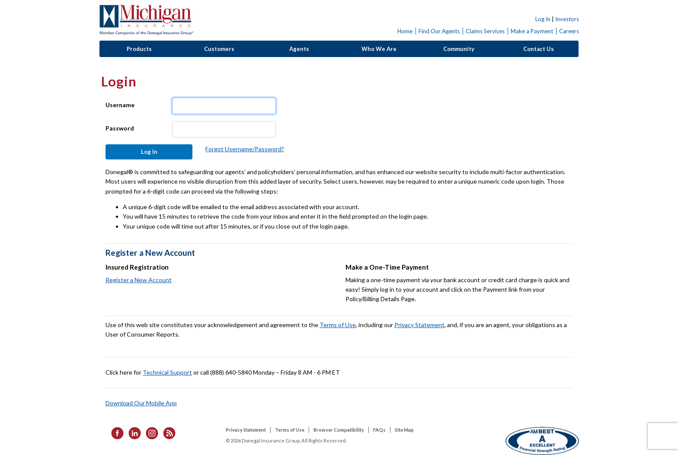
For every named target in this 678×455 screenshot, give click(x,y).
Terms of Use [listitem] (289, 430)
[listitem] (115, 433)
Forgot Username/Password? (244, 149)
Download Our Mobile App (141, 403)
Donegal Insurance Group (146, 20)
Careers (569, 31)
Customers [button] (219, 48)
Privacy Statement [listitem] (246, 430)
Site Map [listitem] (404, 430)
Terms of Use (338, 324)
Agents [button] (299, 48)
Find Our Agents (439, 31)
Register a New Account (139, 279)
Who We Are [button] (379, 48)
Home (405, 31)
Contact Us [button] (538, 48)
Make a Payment (532, 31)
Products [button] (139, 48)
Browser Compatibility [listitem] (338, 430)
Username (120, 104)
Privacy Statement (419, 324)
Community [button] (458, 48)
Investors (567, 19)
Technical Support (167, 372)
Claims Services (485, 31)
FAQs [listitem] (379, 430)
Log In (542, 19)
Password (120, 128)
